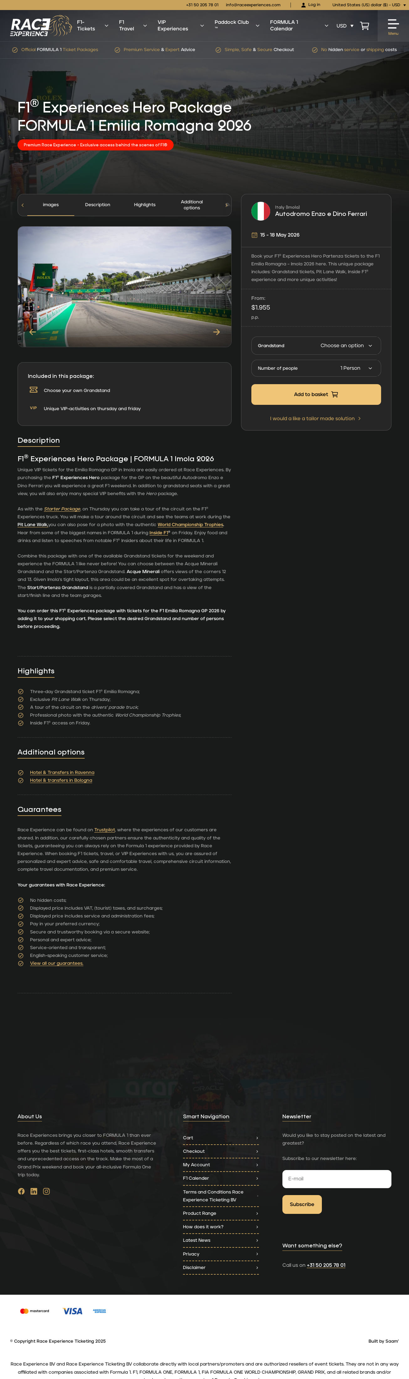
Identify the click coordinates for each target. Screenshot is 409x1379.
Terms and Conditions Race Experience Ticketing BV (221, 1196)
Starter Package (62, 509)
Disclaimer (221, 1267)
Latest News (221, 1240)
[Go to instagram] (46, 1192)
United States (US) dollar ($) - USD (366, 5)
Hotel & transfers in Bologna (61, 780)
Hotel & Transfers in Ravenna (62, 772)
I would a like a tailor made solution (316, 418)
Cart (221, 1138)
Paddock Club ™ (237, 25)
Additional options (192, 205)
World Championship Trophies (190, 524)
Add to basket (316, 394)
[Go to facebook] (21, 1192)
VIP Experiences (181, 25)
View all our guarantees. (56, 963)
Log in (310, 5)
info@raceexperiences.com (253, 5)
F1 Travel (133, 25)
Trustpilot (104, 830)
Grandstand (271, 345)
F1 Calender (221, 1178)
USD (342, 26)
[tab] (97, 205)
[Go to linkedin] (34, 1192)
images (51, 204)
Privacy (221, 1254)
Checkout (221, 1151)
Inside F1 (158, 532)
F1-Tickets (93, 25)
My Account (221, 1164)
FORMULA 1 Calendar (299, 25)
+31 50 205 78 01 (202, 5)
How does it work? (221, 1227)
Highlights (144, 204)
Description (97, 204)
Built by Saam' (384, 1341)
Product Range (221, 1213)
